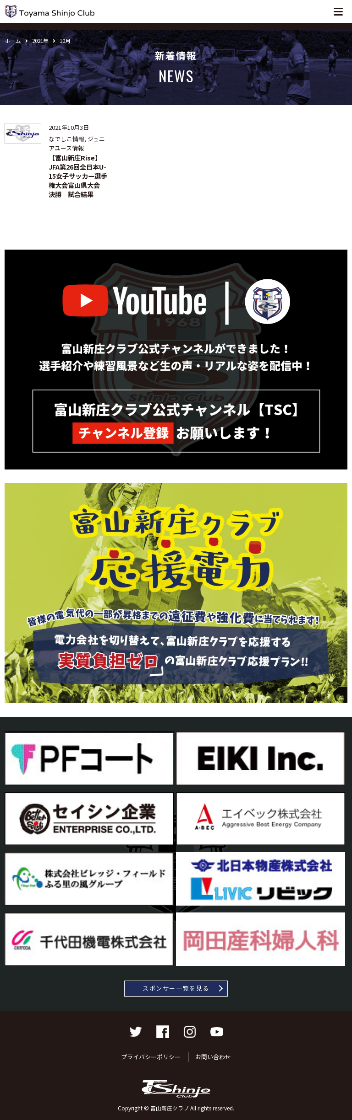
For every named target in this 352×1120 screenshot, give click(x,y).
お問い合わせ (213, 1056)
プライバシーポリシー (151, 1056)
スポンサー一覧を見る (176, 988)
